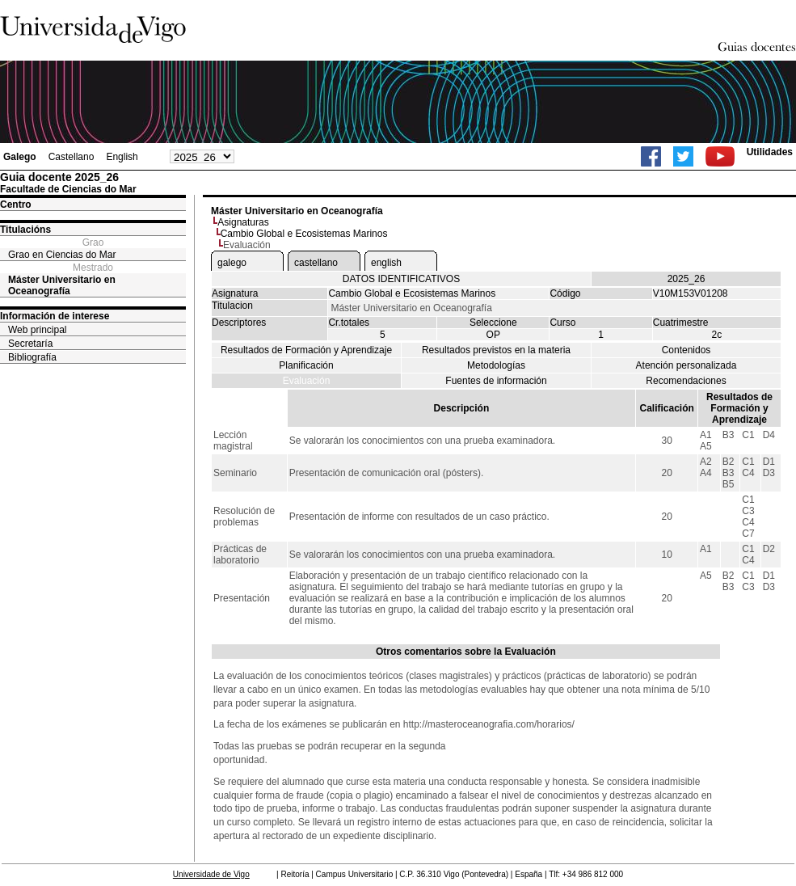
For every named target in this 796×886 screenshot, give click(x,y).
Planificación (306, 365)
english (386, 262)
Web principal (37, 329)
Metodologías (496, 365)
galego (231, 262)
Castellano (71, 156)
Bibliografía (32, 357)
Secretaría (30, 343)
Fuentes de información (495, 380)
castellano (316, 262)
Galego (19, 156)
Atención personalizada (686, 365)
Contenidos (686, 350)
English (121, 156)
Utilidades (770, 152)
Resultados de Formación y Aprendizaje (306, 350)
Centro (16, 204)
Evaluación (307, 380)
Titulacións (25, 229)
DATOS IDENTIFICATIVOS (401, 279)
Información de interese (54, 316)
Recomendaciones (686, 380)
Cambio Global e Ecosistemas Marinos (304, 233)
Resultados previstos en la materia (496, 350)
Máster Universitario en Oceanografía (62, 285)
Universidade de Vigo (211, 874)
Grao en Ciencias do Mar (62, 254)
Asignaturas (242, 222)
